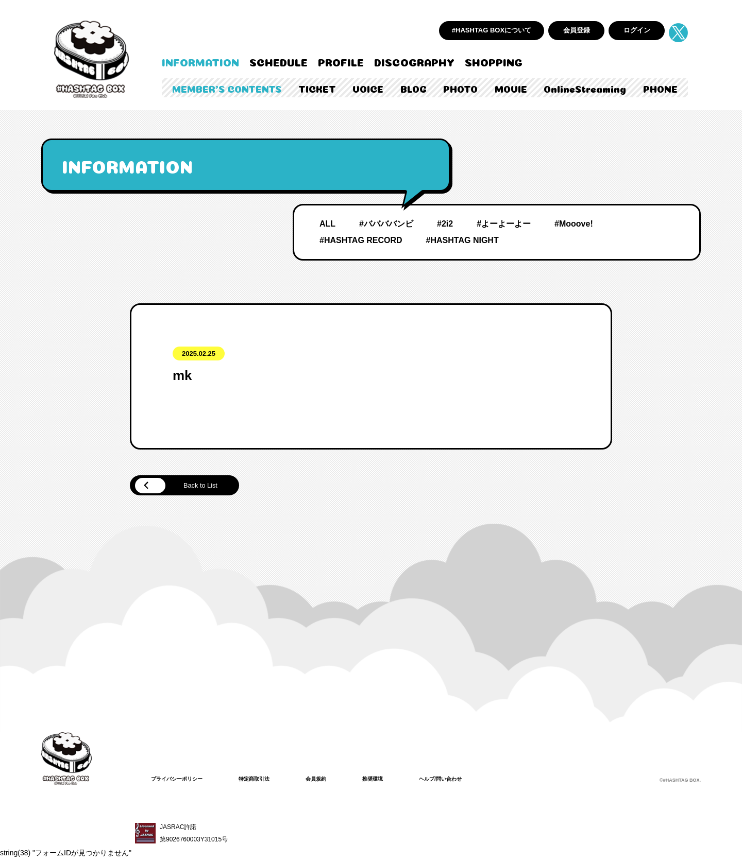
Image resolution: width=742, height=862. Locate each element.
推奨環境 (395, 780)
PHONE (660, 88)
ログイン (636, 30)
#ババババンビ (386, 223)
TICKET (317, 88)
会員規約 (334, 780)
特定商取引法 (267, 780)
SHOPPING (493, 61)
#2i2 (445, 223)
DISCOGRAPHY (414, 61)
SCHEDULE (278, 61)
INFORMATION (200, 61)
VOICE (367, 88)
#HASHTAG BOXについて (491, 30)
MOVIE (511, 88)
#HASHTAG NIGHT (462, 240)
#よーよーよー (504, 223)
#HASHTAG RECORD (360, 240)
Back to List (186, 486)
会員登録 (576, 30)
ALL (327, 223)
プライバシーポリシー (182, 780)
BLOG (413, 88)
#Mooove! (573, 223)
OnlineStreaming (585, 88)
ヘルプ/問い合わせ (469, 780)
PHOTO (460, 88)
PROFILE (341, 61)
